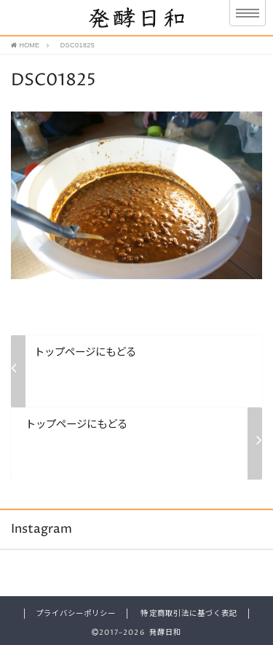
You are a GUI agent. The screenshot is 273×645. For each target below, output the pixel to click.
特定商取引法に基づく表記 (189, 614)
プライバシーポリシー (76, 614)
